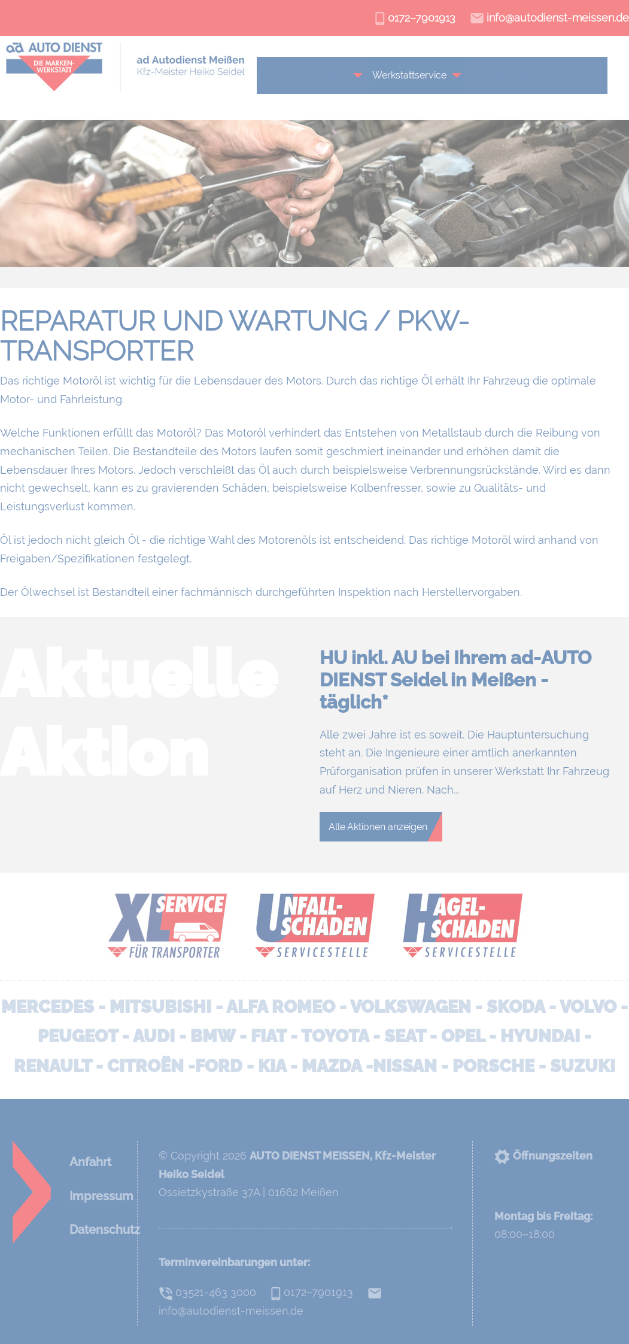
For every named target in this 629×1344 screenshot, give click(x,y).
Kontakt (537, 75)
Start (275, 75)
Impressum (101, 1196)
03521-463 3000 (207, 1292)
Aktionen (495, 75)
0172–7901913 (415, 17)
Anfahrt (90, 1162)
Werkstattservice (414, 75)
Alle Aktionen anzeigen (378, 827)
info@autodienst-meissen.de (549, 17)
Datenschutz (104, 1229)
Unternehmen (322, 75)
